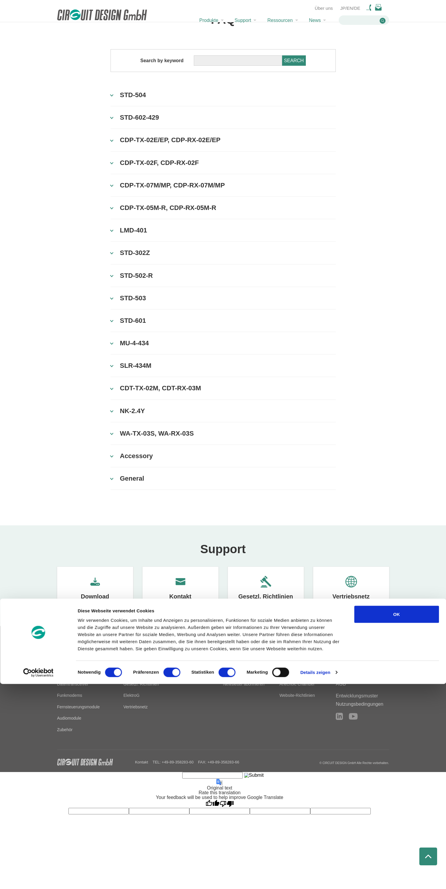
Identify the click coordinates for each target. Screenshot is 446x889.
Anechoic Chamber (297, 684)
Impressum (347, 660)
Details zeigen (315, 877)
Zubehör (65, 729)
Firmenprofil (290, 661)
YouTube (353, 716)
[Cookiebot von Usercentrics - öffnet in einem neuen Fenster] (38, 877)
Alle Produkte (69, 661)
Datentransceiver (73, 684)
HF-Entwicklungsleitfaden (186, 672)
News (315, 20)
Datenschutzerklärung (359, 672)
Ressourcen (279, 20)
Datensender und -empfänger (84, 672)
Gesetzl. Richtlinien (265, 596)
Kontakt (180, 596)
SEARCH (294, 60)
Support (242, 20)
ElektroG (132, 695)
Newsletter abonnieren (243, 684)
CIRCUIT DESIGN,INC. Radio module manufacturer (102, 15)
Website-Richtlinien (297, 695)
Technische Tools (179, 661)
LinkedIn (339, 716)
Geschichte (289, 672)
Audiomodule (69, 718)
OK (396, 818)
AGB (341, 683)
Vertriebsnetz (351, 596)
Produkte (208, 20)
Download (95, 596)
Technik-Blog (235, 661)
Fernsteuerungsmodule (78, 707)
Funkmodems (69, 695)
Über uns (324, 8)
